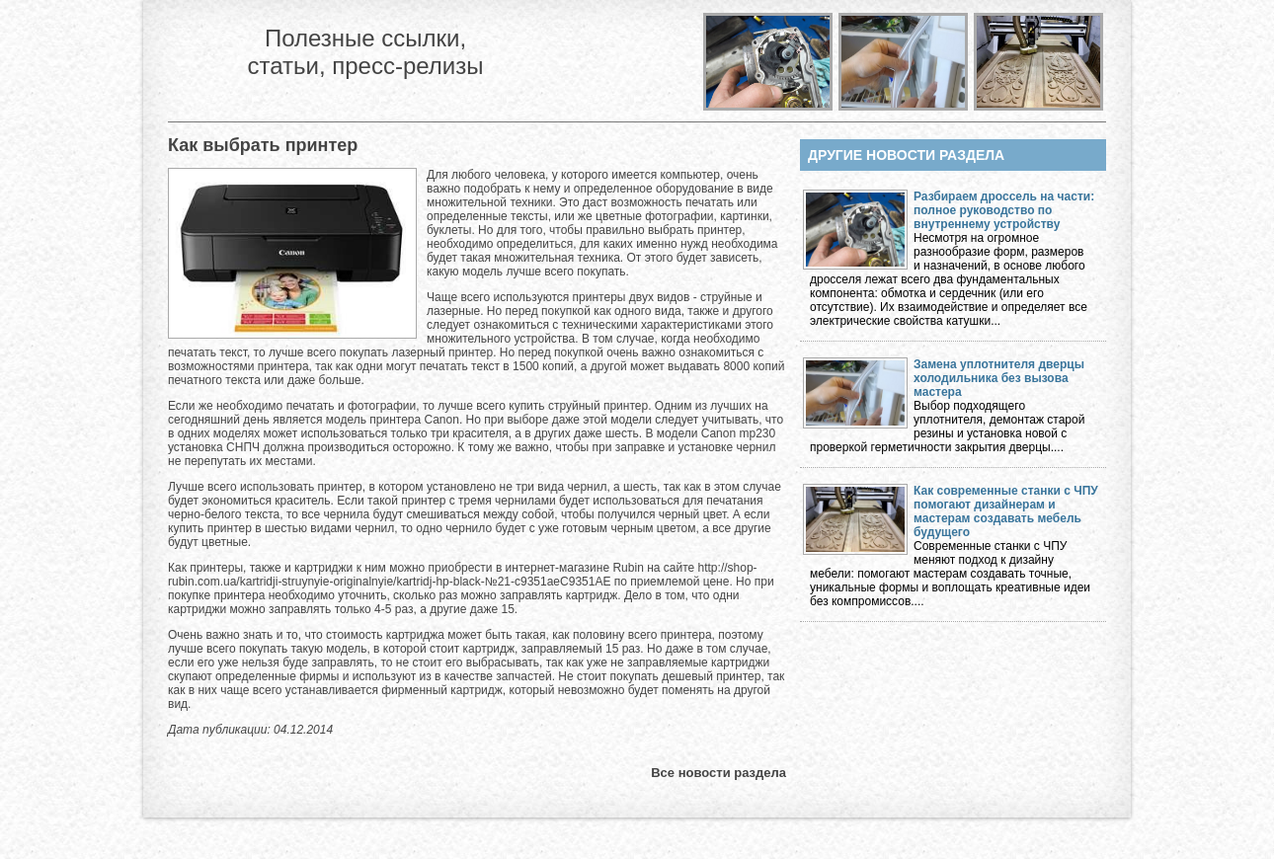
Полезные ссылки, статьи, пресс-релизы (365, 52)
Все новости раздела (718, 772)
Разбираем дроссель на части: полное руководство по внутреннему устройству (1004, 210)
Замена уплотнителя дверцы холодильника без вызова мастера (999, 378)
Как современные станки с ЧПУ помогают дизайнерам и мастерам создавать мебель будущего (1006, 511)
